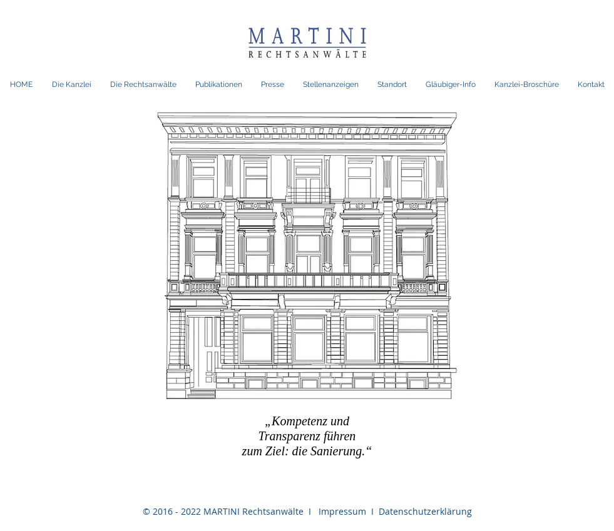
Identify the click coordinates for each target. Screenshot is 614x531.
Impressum (341, 511)
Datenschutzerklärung (423, 511)
